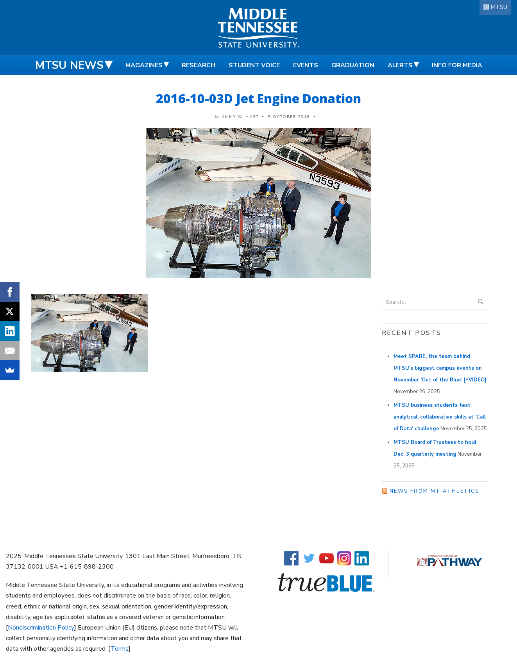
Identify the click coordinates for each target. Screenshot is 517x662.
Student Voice (254, 65)
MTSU (498, 7)
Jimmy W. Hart (240, 117)
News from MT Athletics (434, 491)
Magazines (144, 65)
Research (198, 65)
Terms (120, 648)
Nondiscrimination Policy (41, 627)
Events (305, 65)
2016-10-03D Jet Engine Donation (258, 98)
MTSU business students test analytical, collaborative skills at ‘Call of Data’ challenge (440, 417)
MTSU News (69, 65)
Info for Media (457, 65)
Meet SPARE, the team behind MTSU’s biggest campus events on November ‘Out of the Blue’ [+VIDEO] (440, 368)
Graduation (352, 65)
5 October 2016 (289, 117)
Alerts (400, 65)
